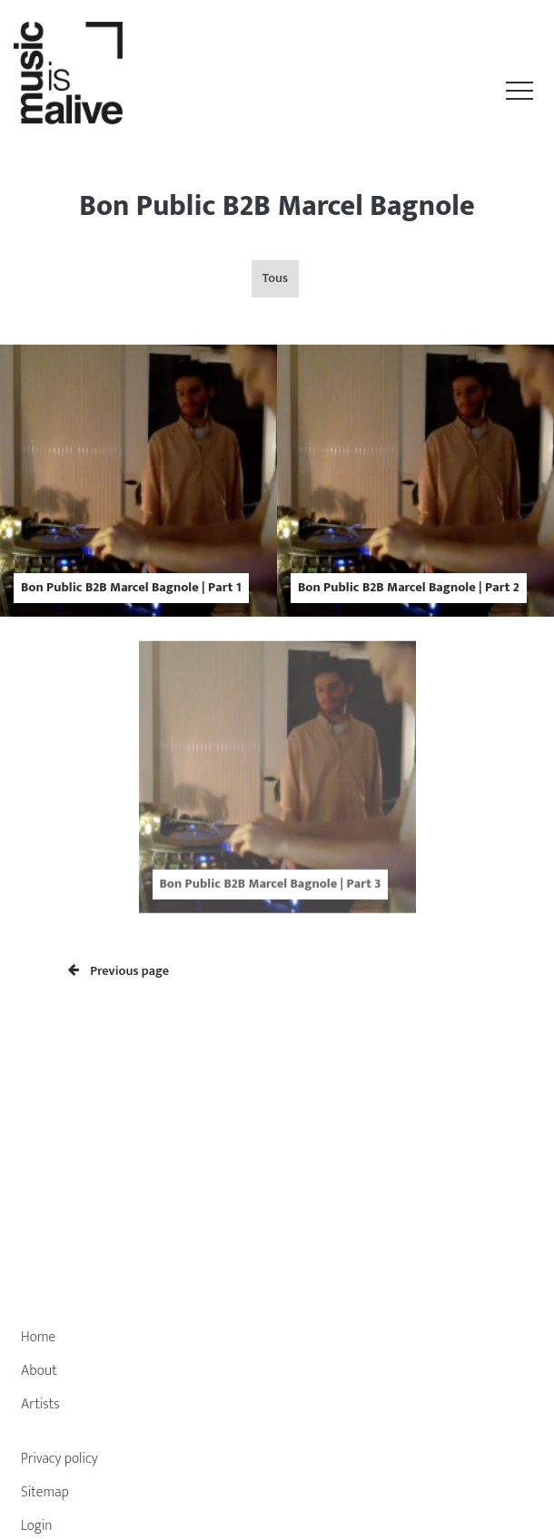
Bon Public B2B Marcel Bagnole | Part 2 (408, 588)
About (39, 1371)
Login (37, 1526)
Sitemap (45, 1492)
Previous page (118, 971)
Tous (275, 278)
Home (38, 1337)
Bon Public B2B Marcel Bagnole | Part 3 (270, 898)
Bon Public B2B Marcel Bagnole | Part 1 (131, 588)
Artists (40, 1404)
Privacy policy (59, 1458)
